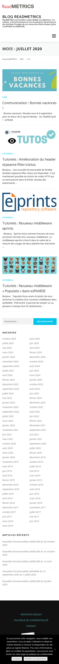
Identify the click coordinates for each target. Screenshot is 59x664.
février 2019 (8, 480)
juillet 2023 (8, 393)
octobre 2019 (36, 461)
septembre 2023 (10, 388)
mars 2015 (7, 525)
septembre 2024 (10, 366)
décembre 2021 (38, 425)
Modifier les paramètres (35, 659)
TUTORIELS (7, 153)
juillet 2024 (8, 370)
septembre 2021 (38, 429)
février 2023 (36, 397)
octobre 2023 (36, 384)
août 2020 (7, 448)
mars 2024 (35, 375)
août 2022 (35, 411)
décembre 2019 (38, 457)
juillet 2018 (8, 493)
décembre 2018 (10, 484)
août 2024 (35, 366)
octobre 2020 (9, 443)
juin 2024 (34, 370)
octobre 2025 (9, 338)
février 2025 (36, 352)
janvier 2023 (8, 402)
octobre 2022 (36, 407)
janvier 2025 (8, 356)
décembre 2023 (10, 384)
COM (4, 97)
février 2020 (36, 452)
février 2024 (8, 379)
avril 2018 (7, 498)
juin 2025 (34, 343)
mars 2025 (7, 352)
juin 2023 (34, 393)
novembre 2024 (10, 361)
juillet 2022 (8, 416)
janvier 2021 (36, 439)
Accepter (17, 659)
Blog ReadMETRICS (21, 16)
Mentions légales (31, 614)
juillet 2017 (35, 512)
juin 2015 (34, 521)
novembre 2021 (10, 429)
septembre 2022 (10, 411)
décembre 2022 (38, 402)
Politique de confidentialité (31, 620)
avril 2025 (35, 347)
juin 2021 (7, 434)
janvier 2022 (8, 425)
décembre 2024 (38, 356)
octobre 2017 (9, 512)
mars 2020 (7, 452)
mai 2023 (7, 397)
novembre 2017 (38, 507)
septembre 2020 (38, 443)
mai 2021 (34, 434)
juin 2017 (7, 516)
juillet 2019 (35, 466)
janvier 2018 (36, 502)
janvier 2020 (8, 457)
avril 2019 (7, 475)
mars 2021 (7, 439)
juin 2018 (34, 493)
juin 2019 (7, 470)
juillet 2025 (8, 343)
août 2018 (35, 489)
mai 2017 (34, 516)
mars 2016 (7, 521)
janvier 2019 (36, 480)
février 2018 (8, 502)
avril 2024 (7, 375)
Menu (54, 35)
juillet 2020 (35, 448)
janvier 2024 (36, 379)
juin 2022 (34, 416)
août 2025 (35, 338)
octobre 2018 (36, 484)
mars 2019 (35, 475)
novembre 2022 (10, 407)
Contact (31, 626)
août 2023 (35, 388)
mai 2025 (7, 347)
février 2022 (36, 420)
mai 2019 (34, 470)
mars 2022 (7, 420)
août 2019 (7, 466)
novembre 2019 (10, 461)
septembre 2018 (10, 489)
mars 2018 (35, 498)
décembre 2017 (10, 507)
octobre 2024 (36, 361)
